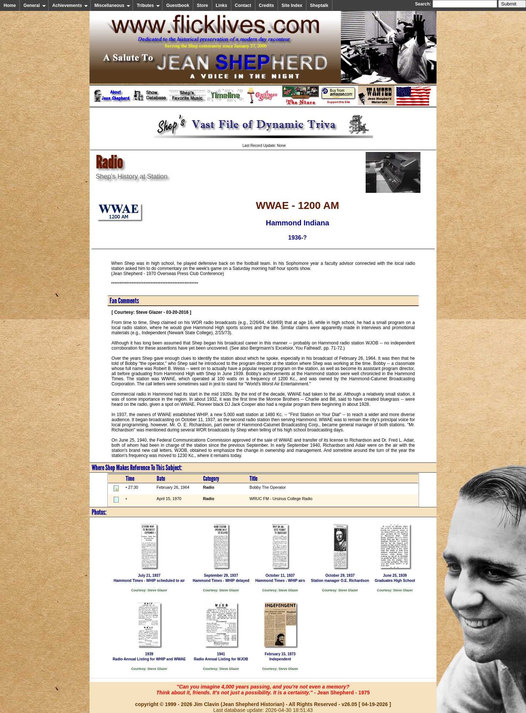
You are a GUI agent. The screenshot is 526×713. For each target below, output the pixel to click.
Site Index (292, 5)
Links (221, 5)
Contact (243, 5)
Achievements (70, 5)
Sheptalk (319, 5)
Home (10, 5)
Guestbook (177, 5)
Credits (266, 5)
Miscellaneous (112, 5)
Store (202, 5)
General (34, 5)
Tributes (148, 5)
